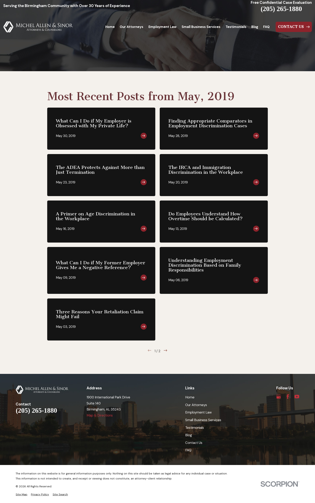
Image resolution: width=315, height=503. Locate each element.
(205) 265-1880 (281, 9)
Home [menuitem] (110, 27)
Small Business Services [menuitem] (201, 27)
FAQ (188, 450)
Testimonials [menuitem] (236, 27)
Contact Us (193, 442)
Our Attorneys (196, 405)
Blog (188, 435)
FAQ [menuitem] (266, 27)
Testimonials (194, 427)
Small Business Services (203, 420)
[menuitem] (21, 494)
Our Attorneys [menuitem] (131, 27)
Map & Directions (100, 415)
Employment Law (198, 412)
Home (189, 397)
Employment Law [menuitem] (162, 27)
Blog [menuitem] (254, 27)
